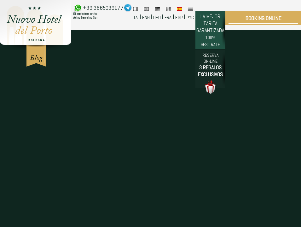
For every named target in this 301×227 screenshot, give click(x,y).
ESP (179, 17)
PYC (190, 17)
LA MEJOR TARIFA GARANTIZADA (210, 30)
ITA (135, 17)
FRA (168, 17)
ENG (146, 17)
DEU (157, 17)
